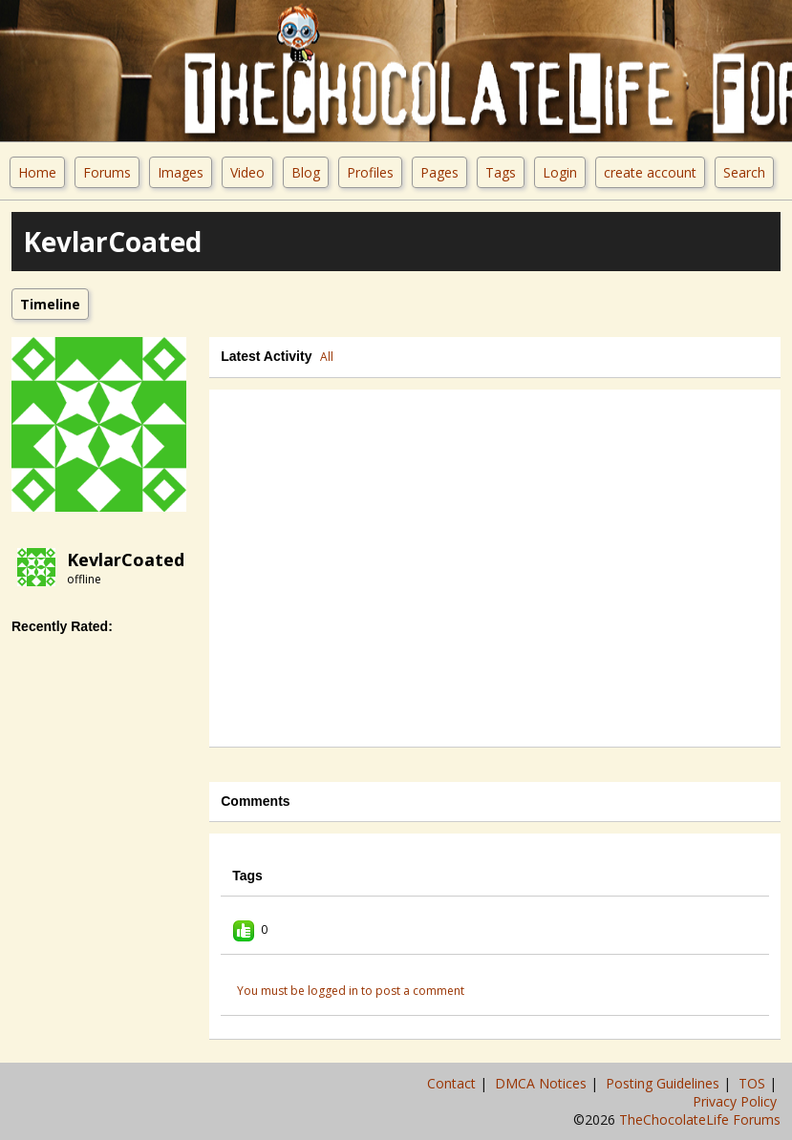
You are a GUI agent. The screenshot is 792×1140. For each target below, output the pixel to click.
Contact (453, 1083)
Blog (305, 172)
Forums (107, 172)
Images (180, 172)
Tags (500, 172)
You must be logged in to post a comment (350, 990)
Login (560, 172)
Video (247, 172)
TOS (753, 1083)
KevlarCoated (125, 559)
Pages (439, 172)
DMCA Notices (542, 1083)
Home (37, 172)
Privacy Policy (737, 1101)
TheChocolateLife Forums (700, 1119)
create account (650, 172)
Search (744, 172)
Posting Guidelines (664, 1083)
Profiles (370, 172)
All (326, 356)
